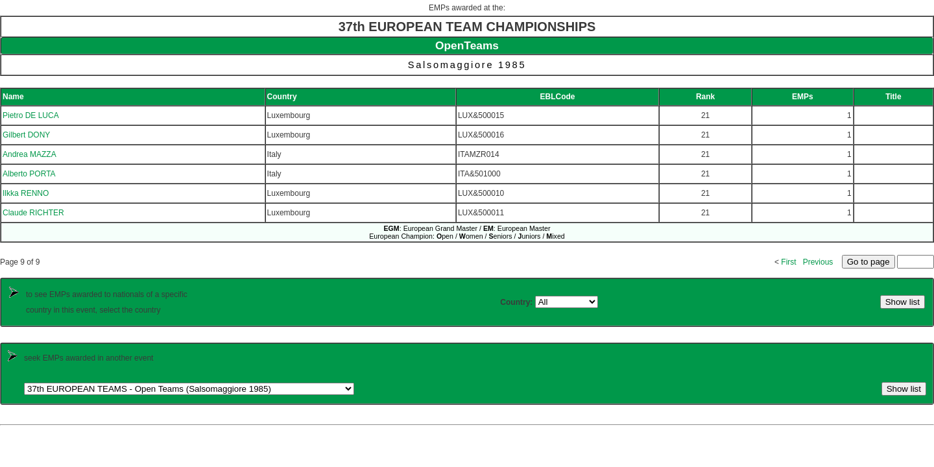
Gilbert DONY (26, 134)
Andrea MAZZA (29, 154)
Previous (818, 262)
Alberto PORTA (29, 173)
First (788, 262)
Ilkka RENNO (26, 193)
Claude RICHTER (33, 212)
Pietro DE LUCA (31, 115)
